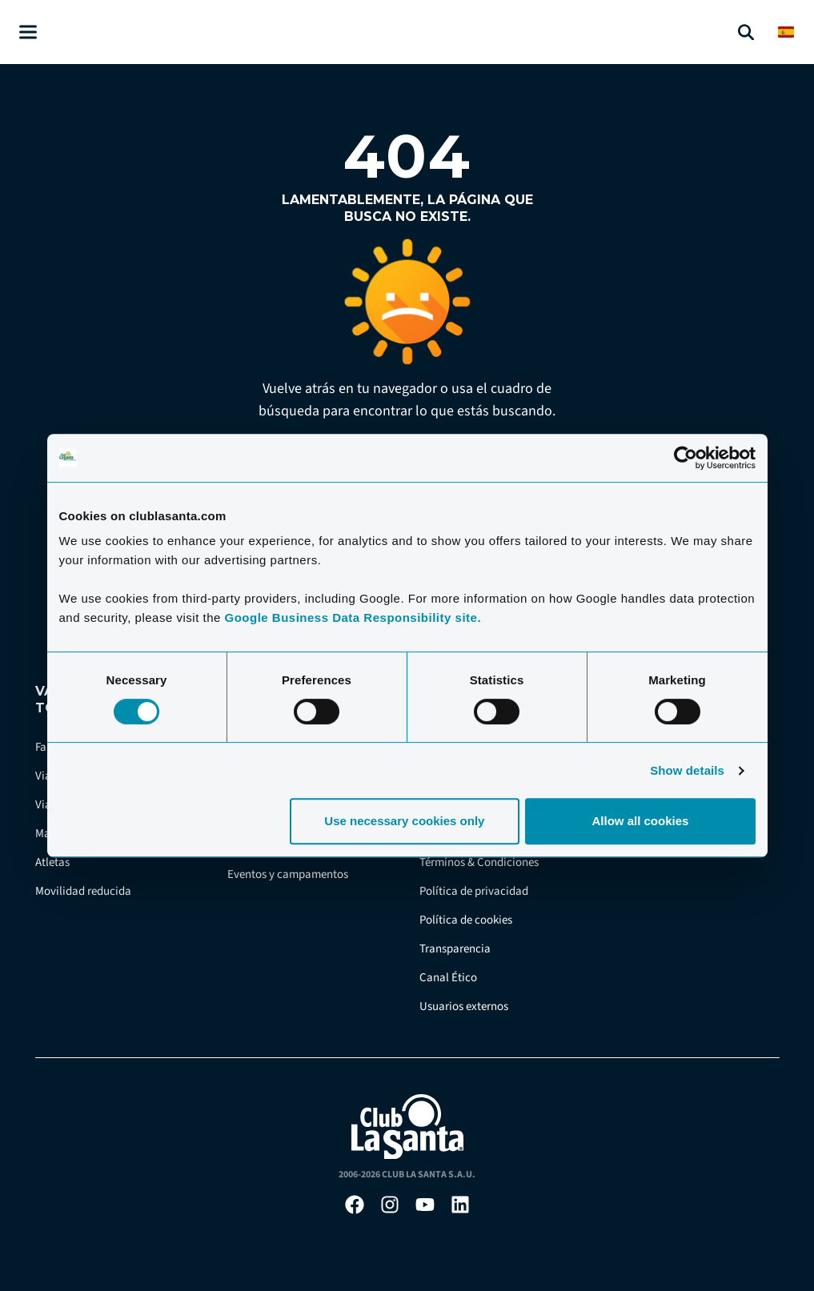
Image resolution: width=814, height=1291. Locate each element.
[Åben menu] (28, 32)
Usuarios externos (463, 1006)
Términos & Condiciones (479, 862)
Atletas (52, 862)
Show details (687, 770)
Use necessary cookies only (404, 821)
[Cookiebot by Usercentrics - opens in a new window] (686, 458)
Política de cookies (465, 920)
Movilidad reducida (83, 891)
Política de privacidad (473, 891)
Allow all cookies (640, 821)
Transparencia (455, 948)
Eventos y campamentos (287, 874)
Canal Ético (448, 977)
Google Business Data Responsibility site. (352, 617)
